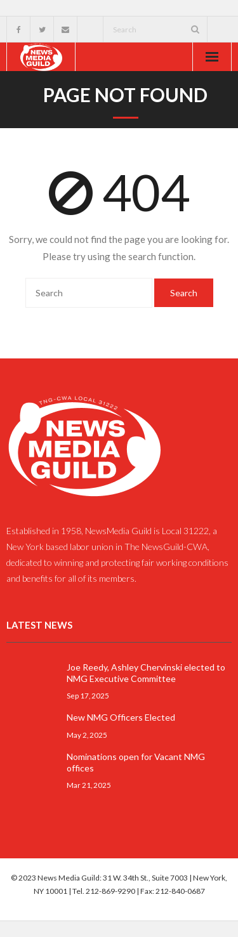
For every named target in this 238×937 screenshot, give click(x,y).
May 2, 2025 (87, 734)
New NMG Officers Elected (121, 717)
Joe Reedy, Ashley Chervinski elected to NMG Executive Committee (146, 673)
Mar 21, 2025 (89, 784)
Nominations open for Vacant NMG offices (136, 762)
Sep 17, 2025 (88, 695)
